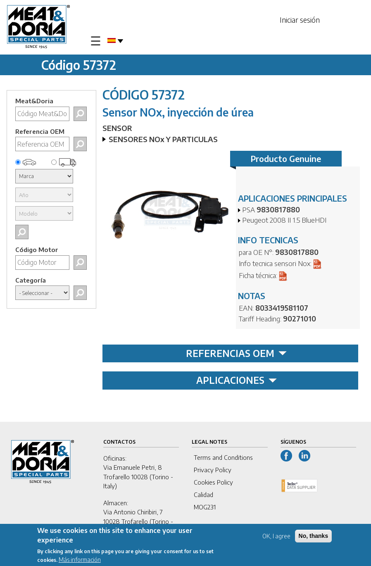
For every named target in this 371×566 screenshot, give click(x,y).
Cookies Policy (213, 482)
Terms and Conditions (223, 457)
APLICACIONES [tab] (236, 380)
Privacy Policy (212, 469)
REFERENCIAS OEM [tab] (236, 353)
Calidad (203, 494)
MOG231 (205, 507)
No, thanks (313, 536)
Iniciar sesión (300, 19)
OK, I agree (276, 536)
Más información (80, 560)
